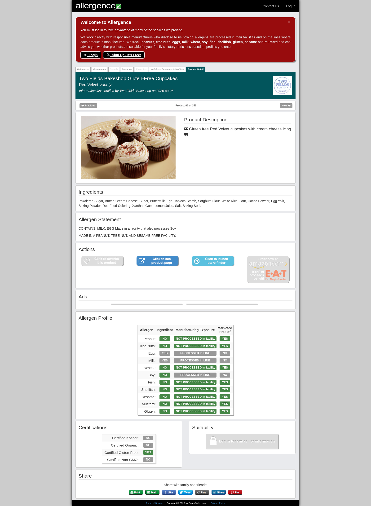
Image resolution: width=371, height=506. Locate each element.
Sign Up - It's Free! (124, 55)
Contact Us (271, 6)
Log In (290, 6)
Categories (83, 69)
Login (91, 55)
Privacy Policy (218, 503)
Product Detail (195, 69)
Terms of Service (155, 503)
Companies (99, 69)
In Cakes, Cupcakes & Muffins (167, 69)
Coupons (127, 69)
